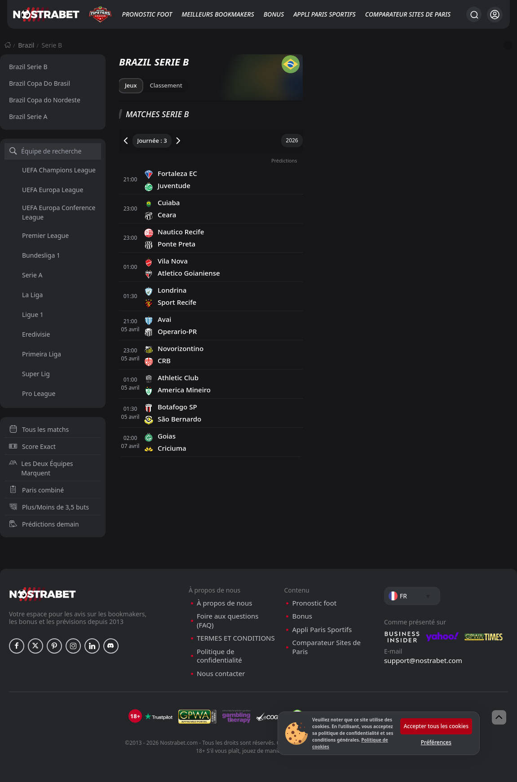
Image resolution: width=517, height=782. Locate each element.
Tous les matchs (39, 429)
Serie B (52, 45)
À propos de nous (224, 603)
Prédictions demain (44, 524)
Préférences (436, 742)
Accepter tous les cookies (436, 726)
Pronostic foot (147, 14)
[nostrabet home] (42, 594)
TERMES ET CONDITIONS (236, 638)
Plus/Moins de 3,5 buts (49, 507)
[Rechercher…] (474, 14)
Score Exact (32, 446)
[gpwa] (197, 716)
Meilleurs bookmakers (217, 14)
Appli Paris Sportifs (324, 14)
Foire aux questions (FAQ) (227, 620)
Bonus (274, 14)
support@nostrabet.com (423, 660)
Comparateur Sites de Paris (408, 14)
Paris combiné (36, 490)
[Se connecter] (495, 14)
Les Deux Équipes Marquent (41, 468)
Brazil (26, 45)
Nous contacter (221, 673)
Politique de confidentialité (219, 656)
